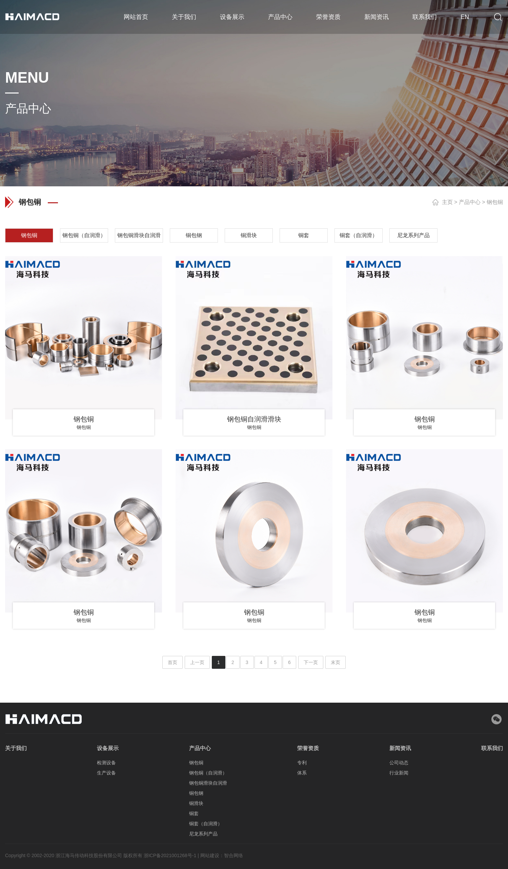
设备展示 (232, 17)
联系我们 (424, 17)
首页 (172, 662)
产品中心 (280, 17)
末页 (335, 662)
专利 (302, 849)
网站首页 (136, 17)
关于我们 (184, 17)
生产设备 (106, 860)
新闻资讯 (376, 17)
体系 (302, 860)
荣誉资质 (328, 17)
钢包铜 (495, 202)
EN (465, 17)
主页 (447, 202)
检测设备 (106, 849)
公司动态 (398, 849)
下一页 (311, 662)
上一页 (197, 662)
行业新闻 (398, 860)
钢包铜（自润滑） (208, 860)
